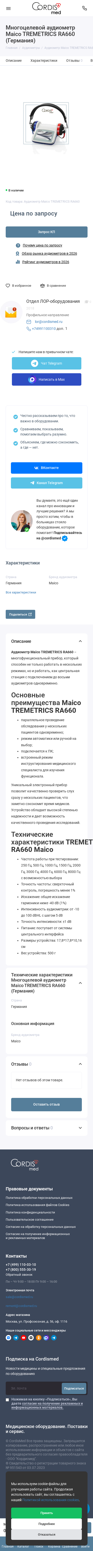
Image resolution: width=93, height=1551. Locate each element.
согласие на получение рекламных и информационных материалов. (47, 1405)
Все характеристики (21, 592)
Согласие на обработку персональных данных (41, 1227)
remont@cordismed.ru (21, 1306)
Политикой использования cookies (50, 1500)
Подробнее (46, 1524)
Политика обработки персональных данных (39, 1198)
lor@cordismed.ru (48, 322)
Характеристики (44, 61)
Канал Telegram (46, 483)
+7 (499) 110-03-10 (21, 1265)
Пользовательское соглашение (30, 1219)
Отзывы (74, 61)
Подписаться (74, 1388)
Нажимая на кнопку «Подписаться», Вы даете (47, 1403)
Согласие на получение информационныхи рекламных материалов (38, 1236)
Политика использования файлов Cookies (37, 1205)
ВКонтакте (46, 468)
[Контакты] (84, 8)
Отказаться (46, 1534)
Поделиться (20, 614)
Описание (14, 61)
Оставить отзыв (46, 1104)
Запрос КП (46, 232)
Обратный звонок (19, 1274)
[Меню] (8, 8)
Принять (46, 1513)
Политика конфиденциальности (30, 1212)
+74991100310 (44, 329)
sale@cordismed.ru (19, 1297)
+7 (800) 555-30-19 (21, 1270)
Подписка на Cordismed (32, 1359)
